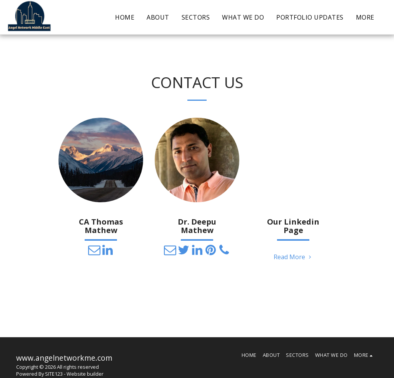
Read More (293, 257)
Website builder (85, 373)
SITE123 (54, 373)
